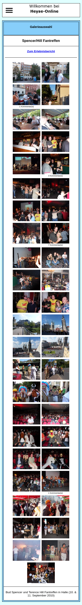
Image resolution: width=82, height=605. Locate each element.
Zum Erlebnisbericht (41, 51)
